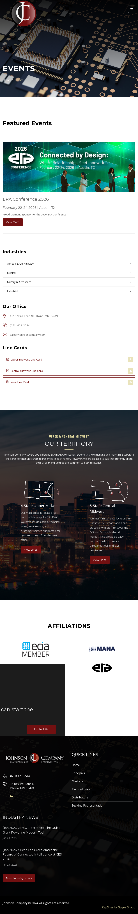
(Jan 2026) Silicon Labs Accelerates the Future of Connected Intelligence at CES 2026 (32, 854)
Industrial (12, 291)
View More (12, 222)
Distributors (80, 797)
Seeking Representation (88, 805)
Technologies (81, 789)
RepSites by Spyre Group (118, 907)
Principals (78, 773)
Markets (77, 781)
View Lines (30, 549)
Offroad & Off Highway (20, 263)
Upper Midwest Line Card (24, 359)
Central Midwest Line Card (24, 370)
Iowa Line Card (17, 382)
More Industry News (19, 878)
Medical (11, 272)
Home (6, 80)
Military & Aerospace (19, 282)
